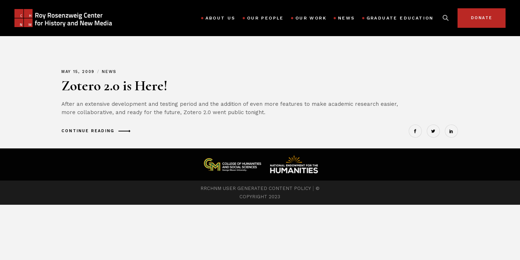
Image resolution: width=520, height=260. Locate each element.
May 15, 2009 (78, 71)
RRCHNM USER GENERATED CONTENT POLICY (255, 188)
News (109, 71)
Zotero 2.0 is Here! (114, 85)
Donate (481, 18)
